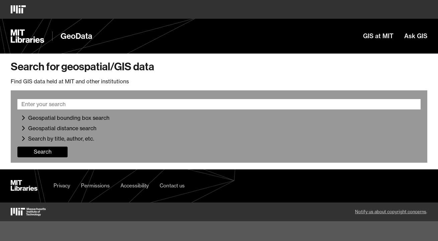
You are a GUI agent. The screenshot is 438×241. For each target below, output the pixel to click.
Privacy (62, 186)
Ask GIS (415, 36)
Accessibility (134, 186)
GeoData (76, 36)
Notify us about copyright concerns (390, 211)
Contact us (172, 186)
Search (43, 151)
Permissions (95, 186)
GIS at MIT (378, 36)
